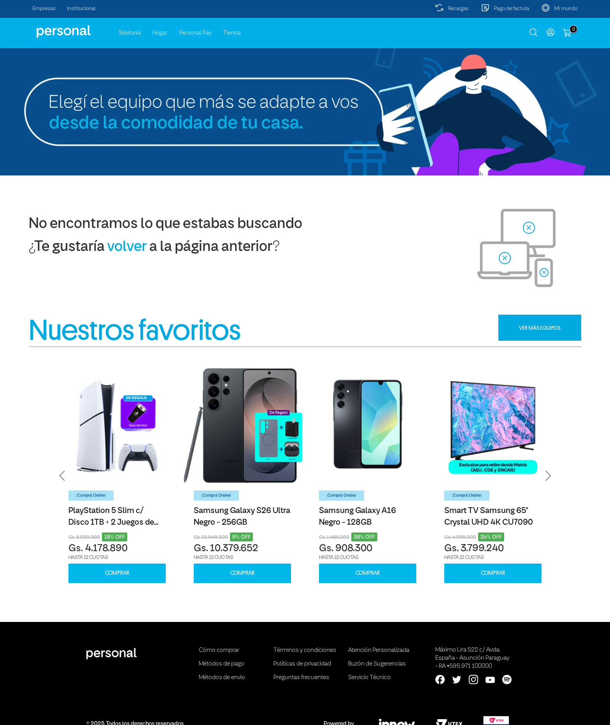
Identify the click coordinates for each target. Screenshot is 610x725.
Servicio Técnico (369, 677)
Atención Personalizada (378, 650)
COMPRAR (117, 573)
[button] (62, 475)
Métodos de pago (221, 664)
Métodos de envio (222, 677)
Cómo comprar (219, 650)
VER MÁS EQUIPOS (540, 328)
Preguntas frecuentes (301, 677)
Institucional (81, 8)
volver (127, 247)
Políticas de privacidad (302, 664)
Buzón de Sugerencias (377, 664)
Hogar (160, 33)
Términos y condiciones (304, 650)
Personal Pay (195, 33)
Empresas (44, 8)
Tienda (232, 33)
